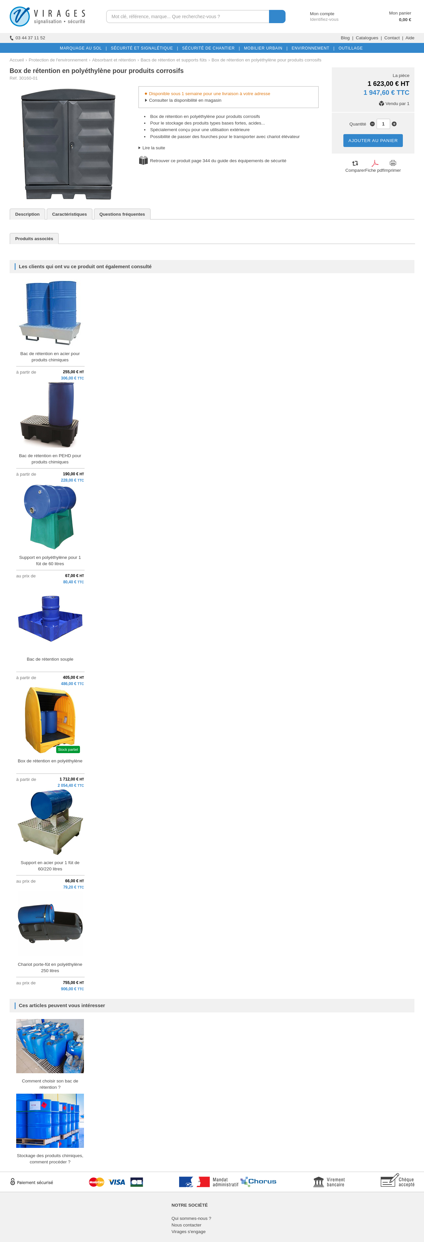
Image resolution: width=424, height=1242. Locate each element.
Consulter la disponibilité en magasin (185, 100)
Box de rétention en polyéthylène (50, 760)
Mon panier (400, 13)
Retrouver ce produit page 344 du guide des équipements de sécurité (218, 160)
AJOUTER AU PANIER (373, 140)
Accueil (17, 59)
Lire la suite (153, 147)
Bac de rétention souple (50, 659)
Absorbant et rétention (114, 59)
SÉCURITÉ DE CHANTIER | (209, 48)
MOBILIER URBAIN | (264, 48)
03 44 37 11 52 (27, 37)
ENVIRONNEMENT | (311, 48)
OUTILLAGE (349, 48)
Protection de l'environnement (58, 59)
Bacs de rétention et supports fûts (173, 59)
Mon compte (316, 13)
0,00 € (405, 19)
